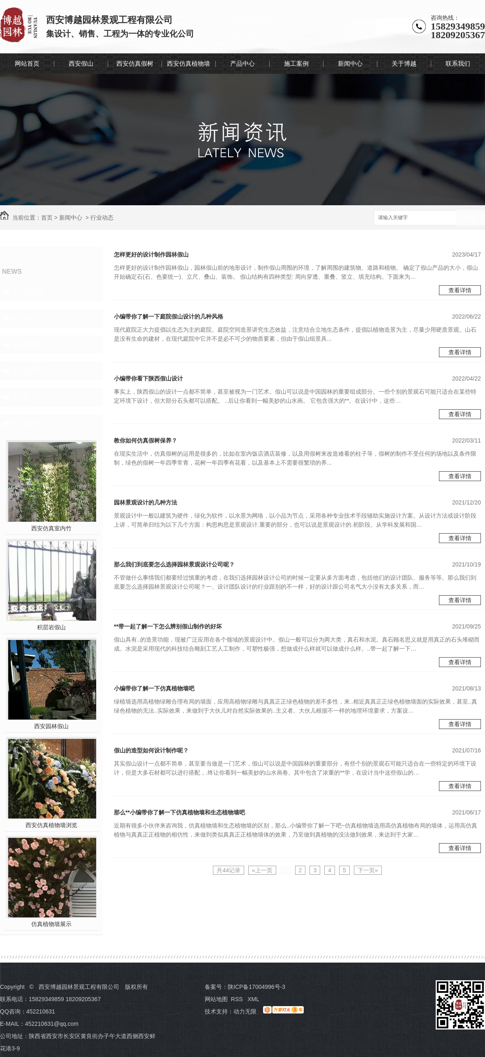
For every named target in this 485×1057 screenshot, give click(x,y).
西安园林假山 (51, 726)
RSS (238, 999)
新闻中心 (350, 63)
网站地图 (216, 999)
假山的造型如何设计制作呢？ (151, 750)
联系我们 (458, 63)
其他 (19, 397)
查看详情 (459, 290)
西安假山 (81, 63)
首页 (47, 217)
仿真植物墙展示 (51, 924)
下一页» (368, 870)
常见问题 (27, 344)
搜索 (470, 218)
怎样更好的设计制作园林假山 (151, 254)
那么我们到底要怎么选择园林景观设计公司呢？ (174, 564)
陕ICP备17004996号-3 (256, 987)
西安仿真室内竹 (51, 528)
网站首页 (27, 63)
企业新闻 (27, 292)
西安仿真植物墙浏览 (51, 825)
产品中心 (242, 63)
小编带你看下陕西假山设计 (148, 378)
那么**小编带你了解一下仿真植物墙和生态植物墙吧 (179, 812)
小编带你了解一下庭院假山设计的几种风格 (168, 316)
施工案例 (296, 63)
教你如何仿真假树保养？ (145, 440)
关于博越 (404, 63)
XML (254, 999)
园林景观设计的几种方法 (145, 502)
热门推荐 (27, 423)
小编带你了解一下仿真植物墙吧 (154, 688)
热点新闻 (27, 371)
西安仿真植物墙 (188, 63)
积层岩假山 (51, 627)
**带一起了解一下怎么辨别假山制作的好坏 (168, 626)
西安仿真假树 (134, 63)
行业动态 (101, 217)
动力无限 (244, 1011)
